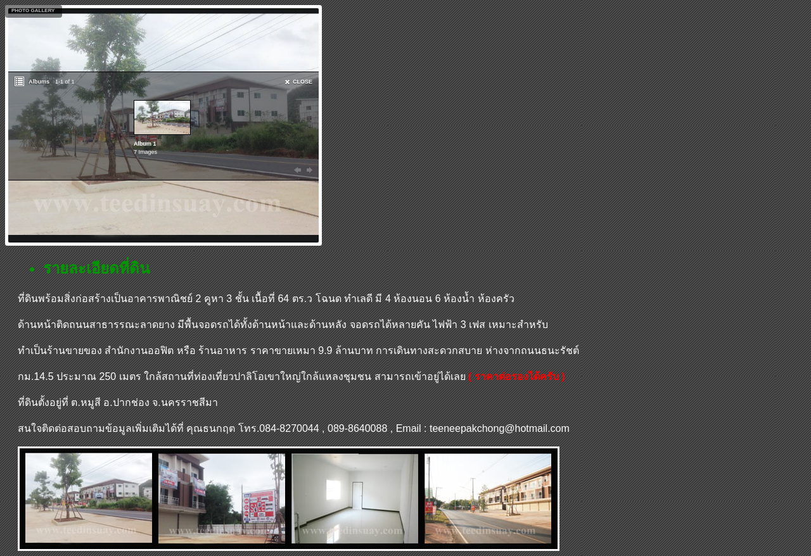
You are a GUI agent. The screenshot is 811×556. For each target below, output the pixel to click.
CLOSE (302, 82)
